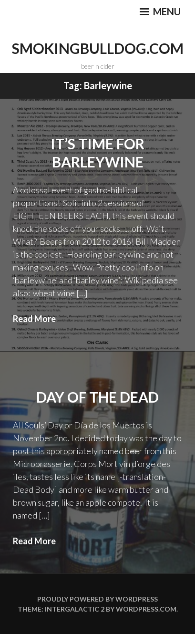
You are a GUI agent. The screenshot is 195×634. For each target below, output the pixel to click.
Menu (160, 11)
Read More (34, 318)
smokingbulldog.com (98, 48)
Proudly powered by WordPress (97, 599)
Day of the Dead (97, 396)
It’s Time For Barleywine (97, 152)
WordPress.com (146, 609)
